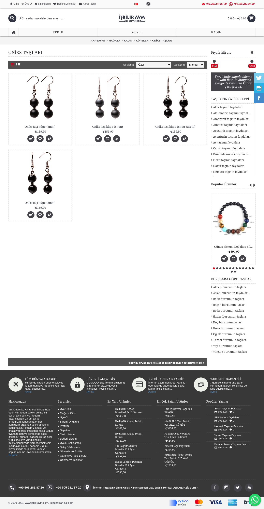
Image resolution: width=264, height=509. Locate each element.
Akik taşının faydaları (228, 107)
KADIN (128, 40)
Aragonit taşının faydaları (230, 130)
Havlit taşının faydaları (229, 166)
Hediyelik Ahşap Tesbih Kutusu (128, 423)
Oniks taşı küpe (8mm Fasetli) (175, 126)
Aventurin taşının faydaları (231, 136)
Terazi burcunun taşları (229, 340)
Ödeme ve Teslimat (70, 459)
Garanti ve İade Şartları (72, 455)
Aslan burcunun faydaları (230, 293)
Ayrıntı (90, 391)
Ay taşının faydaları (226, 142)
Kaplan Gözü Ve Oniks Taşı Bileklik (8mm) (177, 435)
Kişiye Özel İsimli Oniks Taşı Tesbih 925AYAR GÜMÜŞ (177, 458)
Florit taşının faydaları (228, 160)
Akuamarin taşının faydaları (232, 113)
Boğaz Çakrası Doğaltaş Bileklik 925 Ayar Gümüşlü (128, 465)
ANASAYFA (98, 40)
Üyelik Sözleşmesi (69, 442)
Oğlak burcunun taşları (229, 334)
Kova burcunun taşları (228, 328)
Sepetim (64, 430)
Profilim (63, 425)
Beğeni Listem (67, 438)
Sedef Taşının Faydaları (228, 408)
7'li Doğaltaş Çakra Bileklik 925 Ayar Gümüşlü (126, 449)
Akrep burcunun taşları (229, 287)
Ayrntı (28, 391)
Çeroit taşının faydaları (229, 148)
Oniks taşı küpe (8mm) (40, 126)
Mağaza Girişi (67, 413)
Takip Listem (66, 434)
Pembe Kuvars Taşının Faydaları (232, 444)
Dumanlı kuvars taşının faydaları (234, 154)
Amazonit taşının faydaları (231, 119)
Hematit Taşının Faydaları (229, 426)
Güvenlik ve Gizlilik (70, 451)
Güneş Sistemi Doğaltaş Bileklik (234, 246)
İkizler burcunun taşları (229, 316)
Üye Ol (63, 417)
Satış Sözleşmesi (69, 447)
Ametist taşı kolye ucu (177, 446)
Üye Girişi (64, 408)
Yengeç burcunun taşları (230, 351)
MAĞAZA (114, 40)
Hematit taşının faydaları (230, 171)
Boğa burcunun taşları (228, 310)
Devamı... (14, 455)
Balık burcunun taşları (228, 299)
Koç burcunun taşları (227, 322)
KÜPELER (142, 40)
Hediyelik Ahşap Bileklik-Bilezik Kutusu (128, 411)
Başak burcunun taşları (229, 304)
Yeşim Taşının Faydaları (228, 435)
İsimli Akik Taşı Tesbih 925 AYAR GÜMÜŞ (177, 423)
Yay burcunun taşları (227, 345)
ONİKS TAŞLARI (162, 40)
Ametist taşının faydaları (230, 124)
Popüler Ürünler (224, 184)
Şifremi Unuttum (68, 421)
